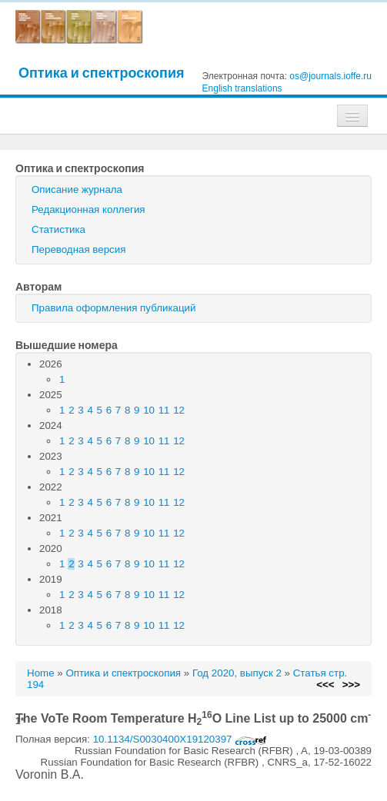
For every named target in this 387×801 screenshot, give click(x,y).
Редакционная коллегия (88, 209)
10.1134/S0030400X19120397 (180, 739)
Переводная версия (78, 249)
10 (149, 410)
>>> (351, 684)
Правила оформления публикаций (113, 308)
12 (179, 410)
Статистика (58, 229)
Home (41, 673)
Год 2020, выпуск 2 (237, 673)
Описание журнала (77, 189)
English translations (242, 88)
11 (164, 410)
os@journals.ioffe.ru (330, 76)
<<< (325, 684)
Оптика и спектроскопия (101, 72)
